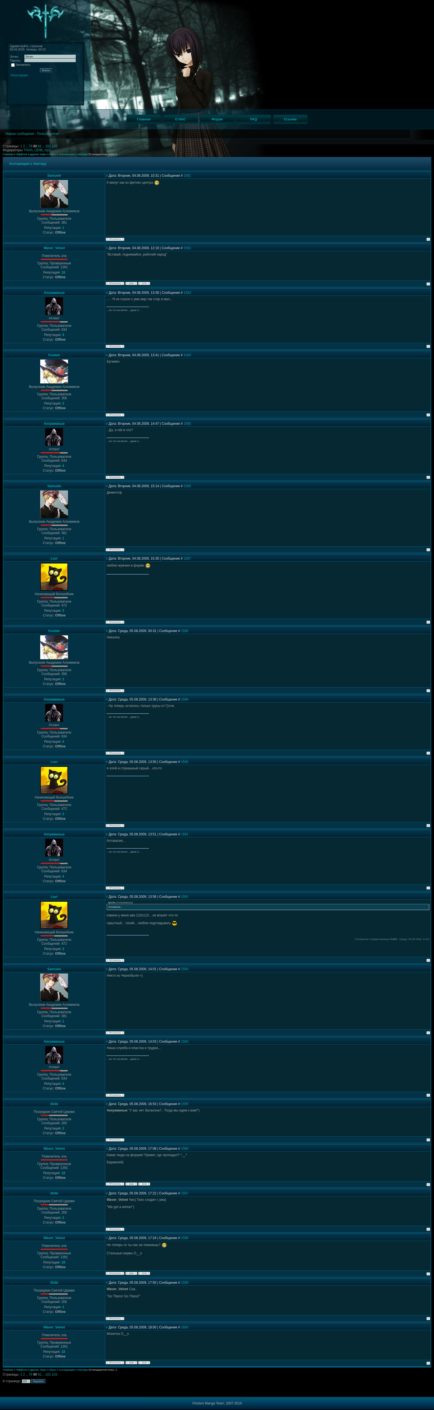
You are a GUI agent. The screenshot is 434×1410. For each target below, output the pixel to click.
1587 (187, 558)
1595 (184, 1104)
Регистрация (19, 75)
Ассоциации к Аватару (73, 154)
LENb (38, 150)
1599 (184, 1283)
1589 (184, 699)
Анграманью (54, 293)
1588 (184, 631)
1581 (187, 176)
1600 (184, 1327)
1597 (184, 1193)
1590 (184, 762)
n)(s (48, 150)
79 (31, 146)
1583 (187, 293)
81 (40, 146)
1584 (187, 355)
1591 (184, 834)
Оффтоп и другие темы (31, 154)
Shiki (54, 1104)
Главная (8, 154)
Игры (52, 154)
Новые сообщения (20, 134)
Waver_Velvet (54, 248)
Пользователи (48, 134)
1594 (184, 1041)
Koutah (54, 355)
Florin (28, 150)
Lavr (54, 558)
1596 (184, 1149)
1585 (187, 424)
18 (63, 272)
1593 (184, 969)
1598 (184, 1238)
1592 (184, 897)
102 (48, 146)
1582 (187, 248)
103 (54, 146)
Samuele (54, 176)
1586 (187, 486)
